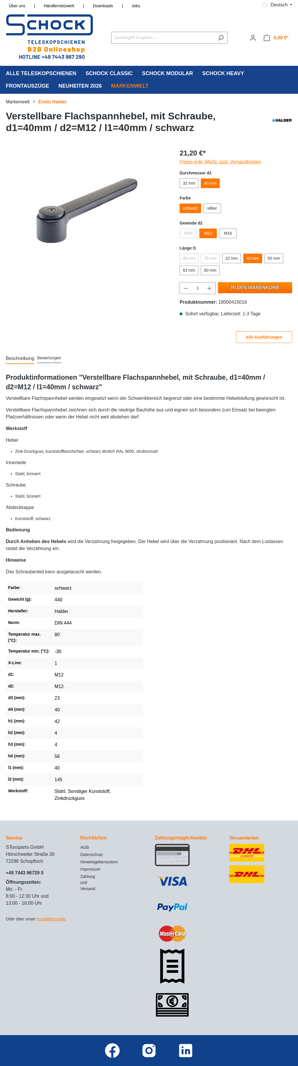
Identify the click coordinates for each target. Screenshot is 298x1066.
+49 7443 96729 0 (24, 872)
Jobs (136, 5)
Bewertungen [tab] (49, 358)
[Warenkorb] (276, 38)
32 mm (189, 183)
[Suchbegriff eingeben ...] (162, 38)
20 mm (189, 258)
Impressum (90, 869)
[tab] (20, 358)
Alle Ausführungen (264, 337)
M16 (228, 233)
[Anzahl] (197, 288)
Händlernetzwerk (59, 5)
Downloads (103, 5)
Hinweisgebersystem (99, 862)
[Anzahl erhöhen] (209, 288)
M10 (188, 233)
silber (212, 208)
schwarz (190, 208)
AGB (84, 847)
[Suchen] (221, 38)
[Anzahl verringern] (186, 288)
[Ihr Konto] (253, 38)
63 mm (189, 270)
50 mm (274, 258)
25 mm (210, 258)
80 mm (210, 270)
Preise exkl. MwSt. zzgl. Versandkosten (220, 161)
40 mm (210, 183)
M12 (208, 233)
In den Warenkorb (255, 287)
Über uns (17, 5)
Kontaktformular (51, 919)
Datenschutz (91, 854)
